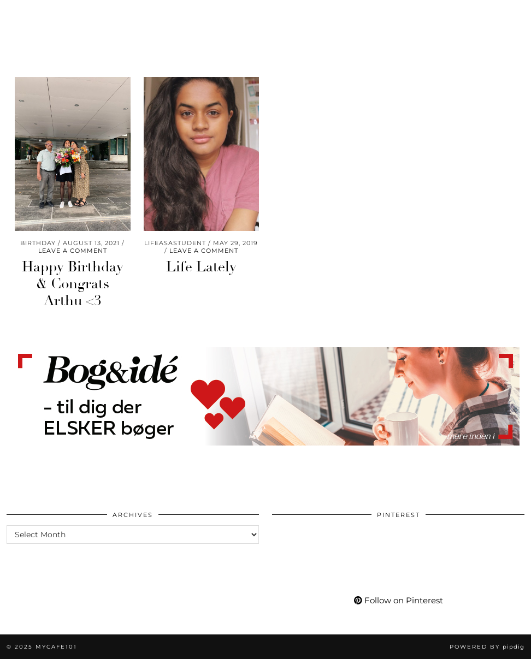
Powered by (487, 646)
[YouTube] (422, 25)
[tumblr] (461, 25)
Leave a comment (72, 250)
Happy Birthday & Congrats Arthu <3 (72, 284)
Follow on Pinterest (398, 600)
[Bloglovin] (449, 25)
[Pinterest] (408, 25)
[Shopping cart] (491, 25)
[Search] (509, 25)
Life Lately (201, 267)
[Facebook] (436, 25)
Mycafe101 (265, 15)
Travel (30, 25)
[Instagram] (395, 25)
